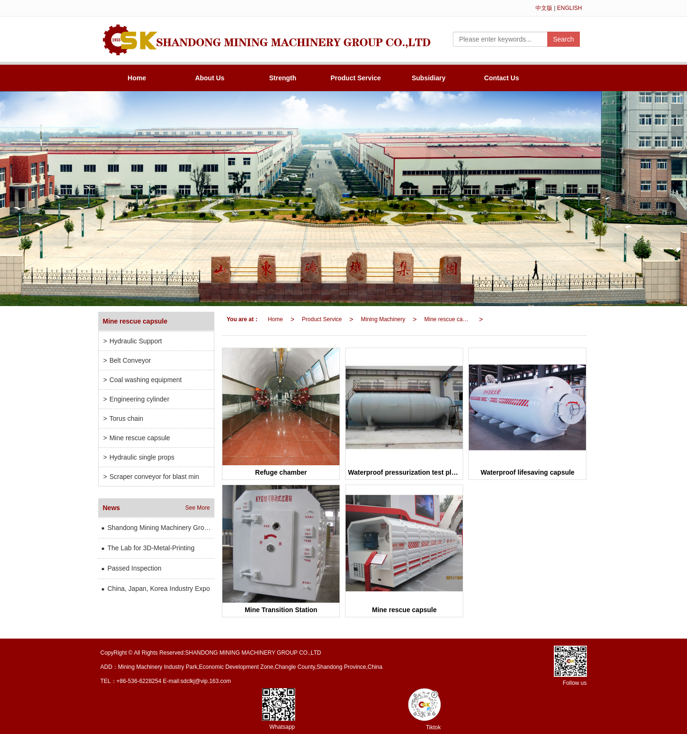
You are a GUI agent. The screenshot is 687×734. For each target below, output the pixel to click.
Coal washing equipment (142, 380)
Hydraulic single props (139, 457)
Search (563, 39)
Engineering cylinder (136, 399)
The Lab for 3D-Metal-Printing (148, 548)
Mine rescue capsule (449, 319)
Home (136, 78)
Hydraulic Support (132, 341)
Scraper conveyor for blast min (151, 476)
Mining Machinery (383, 319)
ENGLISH (569, 8)
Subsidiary (429, 78)
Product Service (356, 78)
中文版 (543, 8)
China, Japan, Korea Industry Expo (155, 588)
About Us (209, 78)
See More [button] (197, 507)
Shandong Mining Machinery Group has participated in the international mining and (158, 527)
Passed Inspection (131, 568)
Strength (283, 78)
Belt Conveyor (127, 360)
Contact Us (501, 78)
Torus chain (123, 418)
